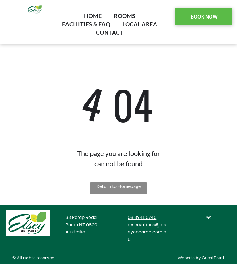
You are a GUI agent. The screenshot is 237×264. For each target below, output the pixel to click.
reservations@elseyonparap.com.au (147, 231)
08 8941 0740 (142, 216)
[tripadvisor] (208, 218)
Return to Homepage (118, 186)
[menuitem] (93, 16)
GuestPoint (213, 257)
